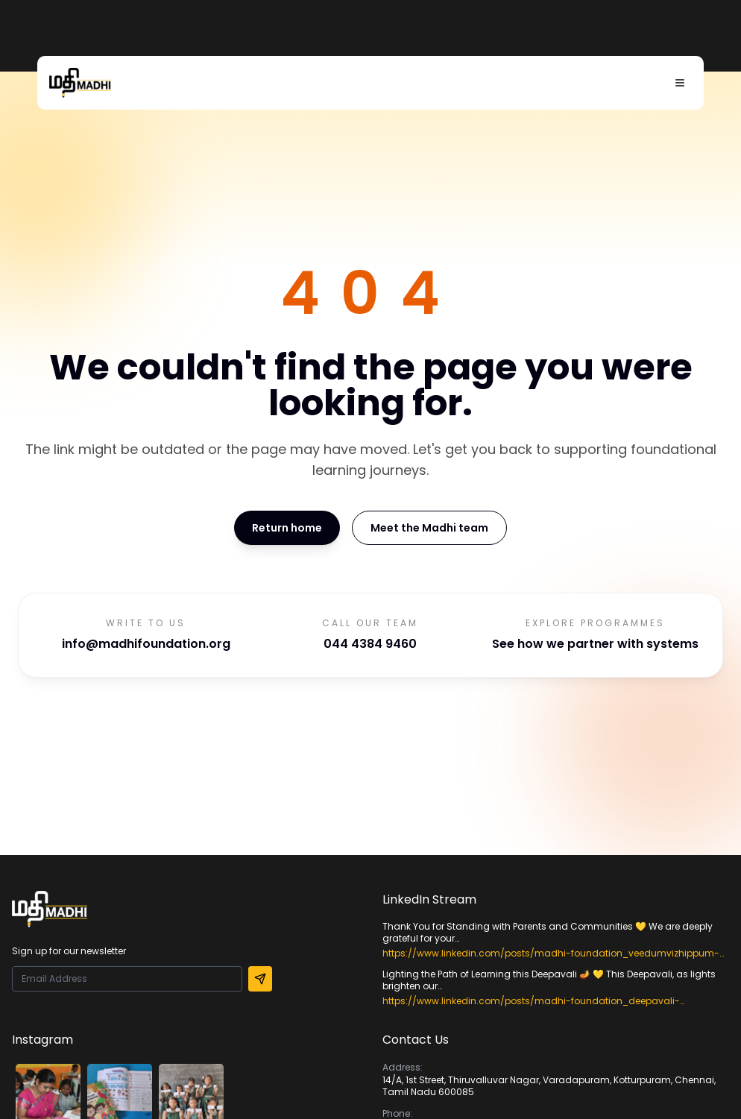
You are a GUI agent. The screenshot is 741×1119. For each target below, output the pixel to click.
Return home (287, 527)
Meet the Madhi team (429, 527)
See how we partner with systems (595, 643)
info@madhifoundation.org (146, 643)
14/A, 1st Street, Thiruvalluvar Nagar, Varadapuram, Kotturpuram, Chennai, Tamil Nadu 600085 (549, 1086)
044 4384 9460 (370, 643)
